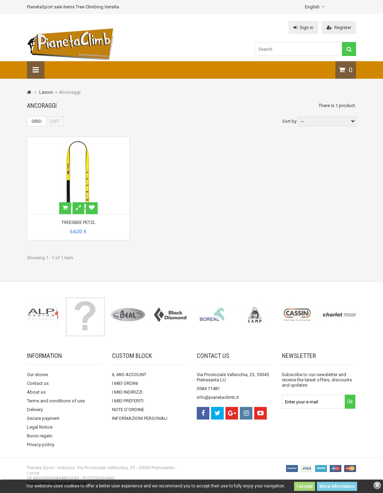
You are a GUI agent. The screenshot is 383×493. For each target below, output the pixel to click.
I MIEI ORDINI (125, 383)
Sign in (303, 27)
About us (36, 392)
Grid (37, 121)
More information (337, 486)
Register (339, 27)
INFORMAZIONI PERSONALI (139, 418)
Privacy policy (40, 444)
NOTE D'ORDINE (128, 409)
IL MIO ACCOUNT (129, 374)
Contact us (38, 383)
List (54, 121)
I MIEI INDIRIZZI (127, 392)
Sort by (289, 121)
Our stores (37, 374)
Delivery (35, 409)
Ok (350, 401)
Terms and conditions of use (56, 400)
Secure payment (43, 418)
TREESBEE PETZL (78, 222)
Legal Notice (40, 427)
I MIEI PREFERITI (128, 400)
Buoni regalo (40, 435)
